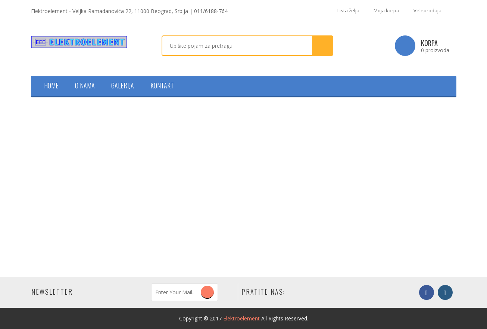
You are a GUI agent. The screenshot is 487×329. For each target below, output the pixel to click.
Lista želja (348, 10)
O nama (85, 85)
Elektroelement (241, 318)
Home (51, 85)
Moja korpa (386, 10)
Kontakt (162, 85)
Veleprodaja (427, 10)
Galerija (122, 85)
